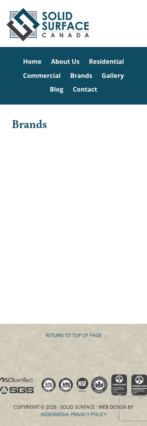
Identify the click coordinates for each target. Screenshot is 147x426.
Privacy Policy (89, 414)
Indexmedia (54, 414)
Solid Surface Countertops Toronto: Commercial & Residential (1, 23)
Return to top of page (73, 335)
